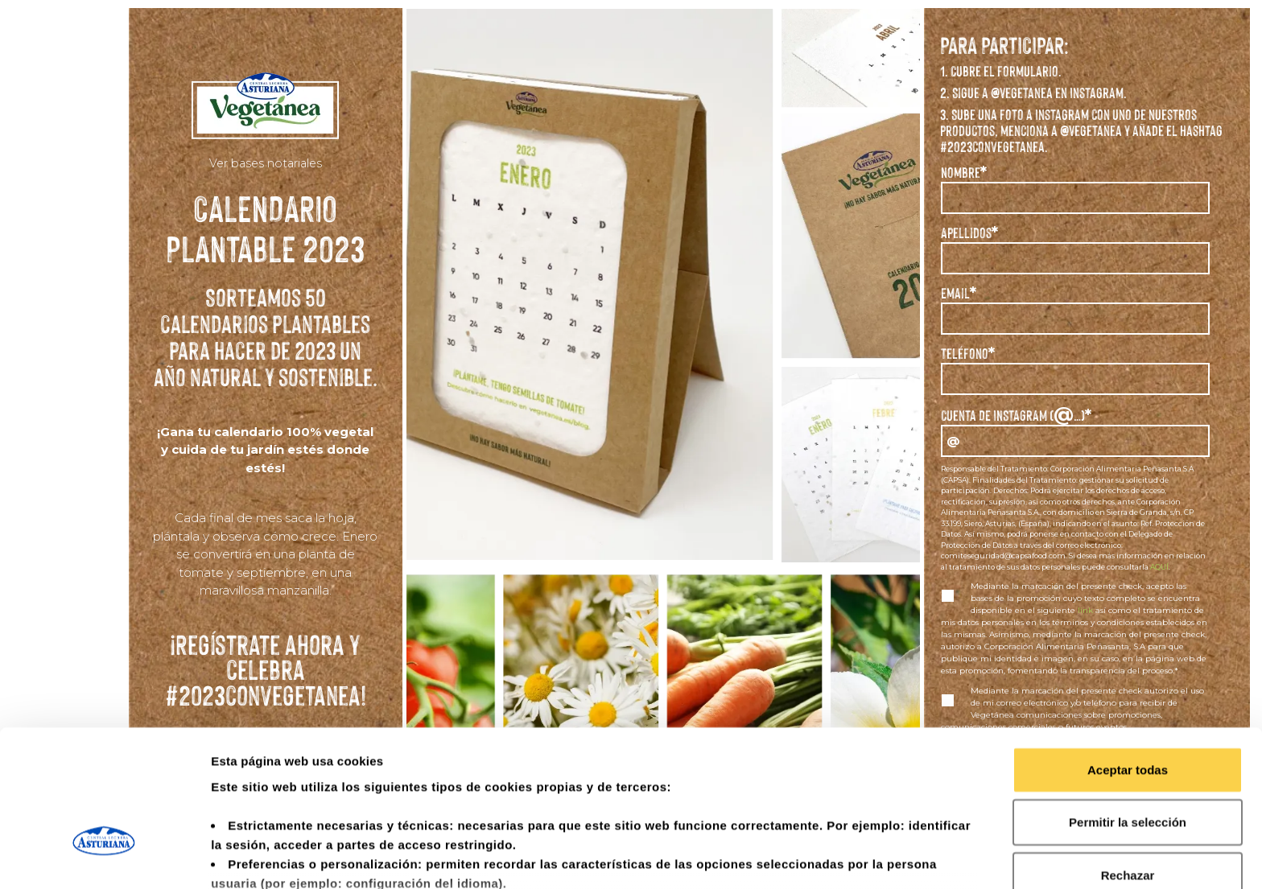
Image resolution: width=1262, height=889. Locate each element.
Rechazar (1128, 761)
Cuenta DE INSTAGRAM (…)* (1016, 413)
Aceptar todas (1127, 656)
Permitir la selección (1127, 708)
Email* (958, 293)
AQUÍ (1159, 566)
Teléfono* (968, 353)
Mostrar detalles (871, 857)
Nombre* (964, 172)
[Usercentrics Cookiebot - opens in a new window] (104, 858)
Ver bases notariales (265, 163)
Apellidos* (969, 232)
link (1085, 610)
